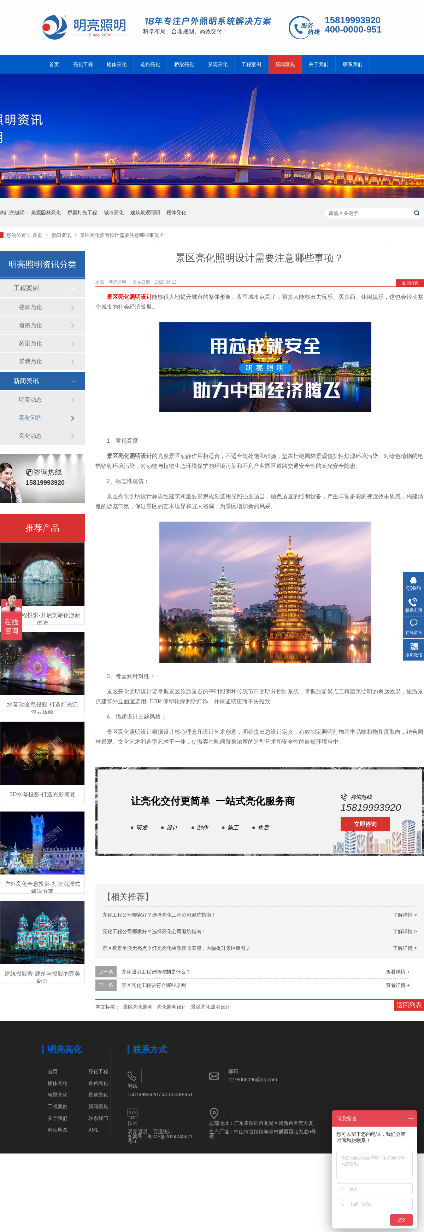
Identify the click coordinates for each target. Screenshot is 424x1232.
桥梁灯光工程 (82, 212)
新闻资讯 (61, 235)
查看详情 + (398, 972)
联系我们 (353, 64)
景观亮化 (218, 64)
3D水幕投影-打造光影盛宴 (42, 794)
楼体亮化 (116, 64)
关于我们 (319, 64)
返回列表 (409, 282)
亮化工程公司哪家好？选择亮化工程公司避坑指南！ (159, 915)
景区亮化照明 (138, 1007)
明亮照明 (118, 282)
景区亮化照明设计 (210, 1007)
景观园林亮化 (46, 212)
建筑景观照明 (145, 212)
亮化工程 (83, 64)
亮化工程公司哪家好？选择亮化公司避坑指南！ (154, 931)
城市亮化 (114, 212)
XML (93, 1129)
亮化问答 (30, 418)
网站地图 (57, 1129)
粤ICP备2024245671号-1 (160, 1139)
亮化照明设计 (172, 1007)
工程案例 (251, 64)
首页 (54, 64)
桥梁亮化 (184, 64)
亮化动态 (30, 436)
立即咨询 (365, 824)
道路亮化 (150, 64)
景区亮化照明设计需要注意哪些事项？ (122, 235)
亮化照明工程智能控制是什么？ (156, 972)
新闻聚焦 (285, 64)
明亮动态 (30, 400)
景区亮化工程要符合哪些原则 (154, 985)
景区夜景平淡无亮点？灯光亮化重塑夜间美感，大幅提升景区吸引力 (176, 948)
